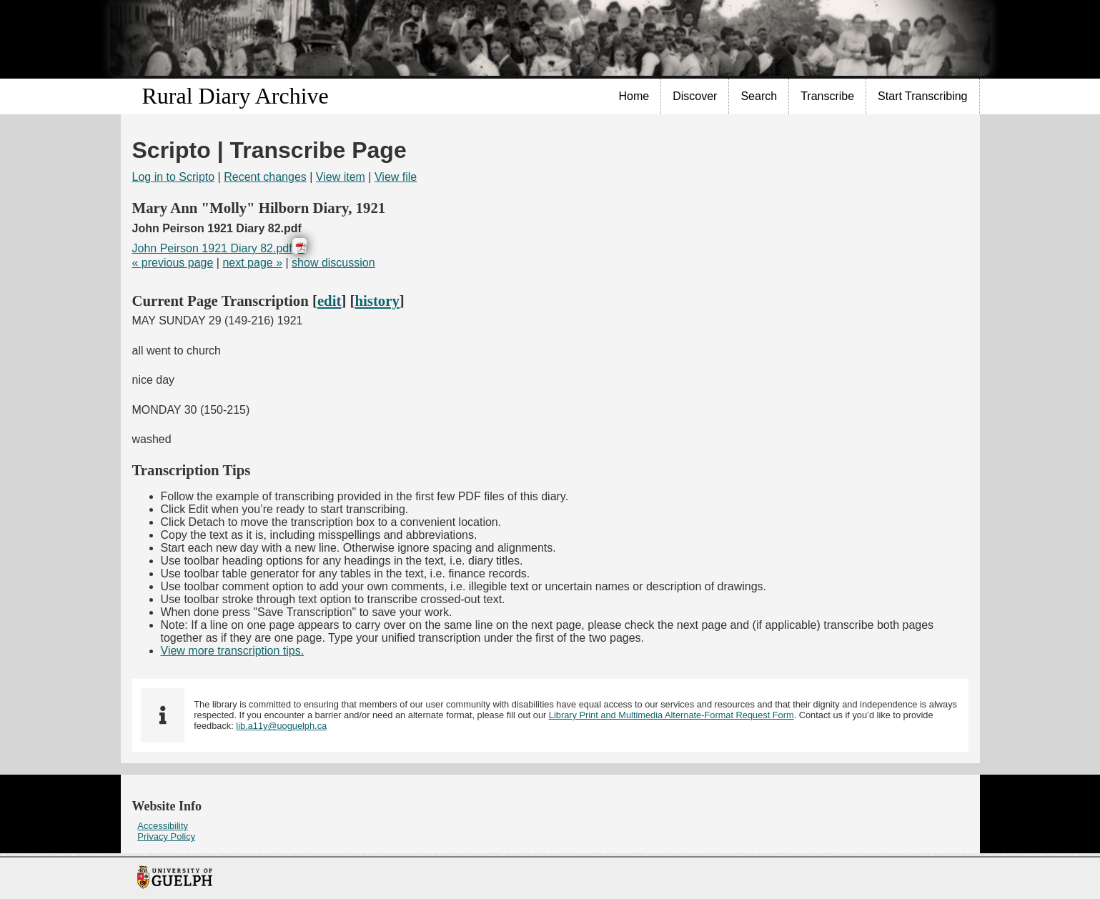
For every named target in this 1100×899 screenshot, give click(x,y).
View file (396, 177)
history (377, 300)
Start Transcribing (922, 96)
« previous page (173, 263)
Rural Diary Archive (235, 96)
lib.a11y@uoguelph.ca (281, 725)
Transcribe (827, 96)
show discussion (333, 263)
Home (634, 96)
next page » (252, 263)
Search (758, 96)
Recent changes (265, 177)
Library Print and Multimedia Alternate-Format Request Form (671, 715)
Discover (695, 96)
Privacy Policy (166, 836)
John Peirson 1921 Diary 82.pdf (212, 248)
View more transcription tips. (232, 651)
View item (340, 177)
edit (329, 300)
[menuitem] (635, 96)
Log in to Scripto (173, 177)
